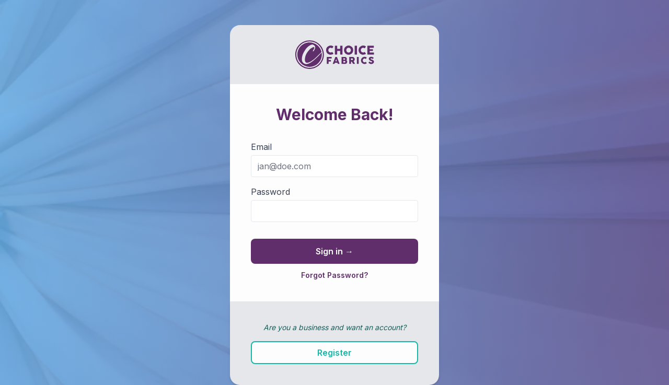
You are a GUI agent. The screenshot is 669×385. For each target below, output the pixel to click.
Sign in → (334, 251)
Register (334, 352)
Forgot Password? (334, 275)
